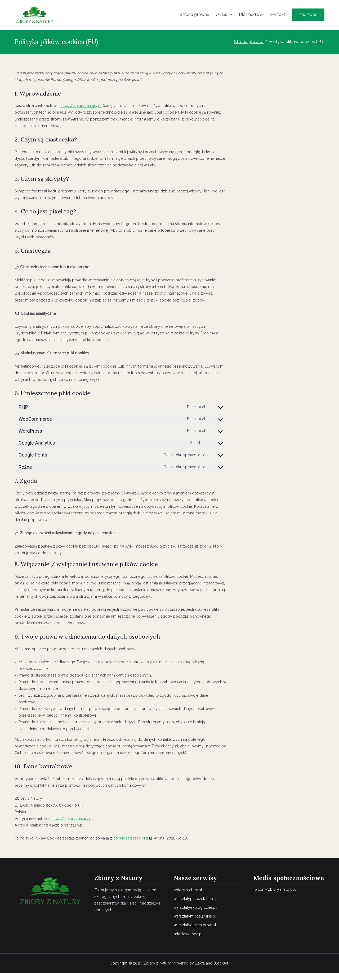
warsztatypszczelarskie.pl (196, 899)
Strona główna (194, 14)
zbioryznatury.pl (188, 890)
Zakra (200, 963)
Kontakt (277, 14)
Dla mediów (251, 14)
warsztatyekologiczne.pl (195, 907)
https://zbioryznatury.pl (81, 106)
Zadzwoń (308, 14)
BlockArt (220, 963)
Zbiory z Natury (157, 963)
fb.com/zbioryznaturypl (274, 889)
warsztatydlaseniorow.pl (195, 925)
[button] (230, 15)
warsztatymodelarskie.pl (195, 916)
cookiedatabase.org (130, 838)
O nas (224, 15)
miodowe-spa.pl (188, 934)
